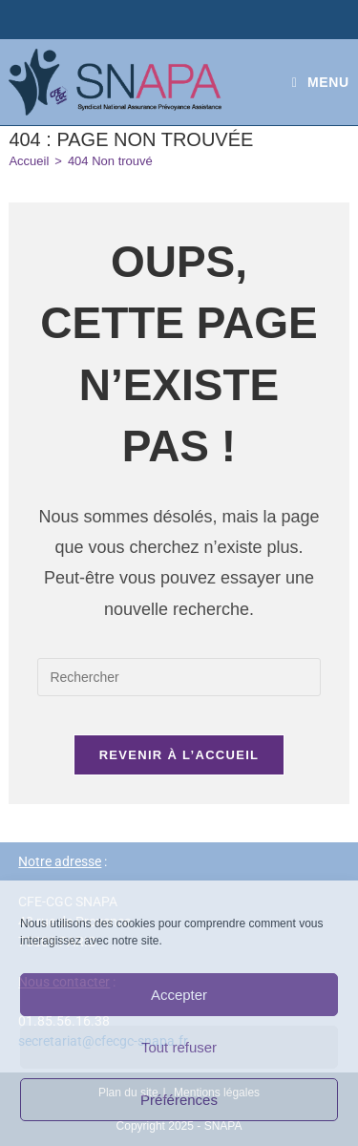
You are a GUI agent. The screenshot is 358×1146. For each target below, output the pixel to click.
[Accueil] (29, 161)
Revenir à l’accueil (179, 755)
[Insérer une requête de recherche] (178, 677)
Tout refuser (179, 1047)
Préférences (179, 1100)
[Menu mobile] (320, 82)
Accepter (179, 995)
